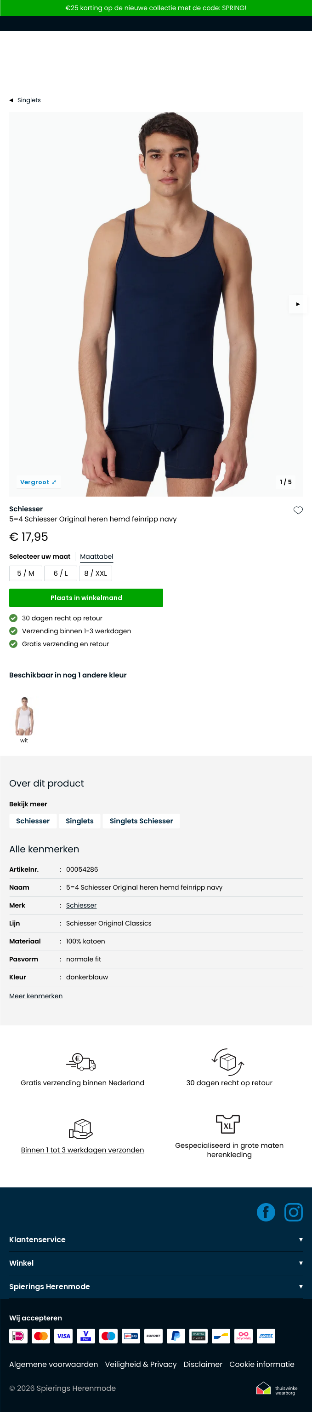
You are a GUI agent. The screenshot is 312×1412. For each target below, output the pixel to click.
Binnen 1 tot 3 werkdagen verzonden (82, 1150)
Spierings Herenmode (156, 1286)
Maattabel (96, 556)
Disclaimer (203, 1364)
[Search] (156, 73)
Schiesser (26, 509)
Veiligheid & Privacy (140, 1364)
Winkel (156, 1263)
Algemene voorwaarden (53, 1364)
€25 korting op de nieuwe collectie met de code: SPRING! (156, 8)
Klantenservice (156, 1239)
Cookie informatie (262, 1364)
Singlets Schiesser (141, 821)
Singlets (80, 821)
